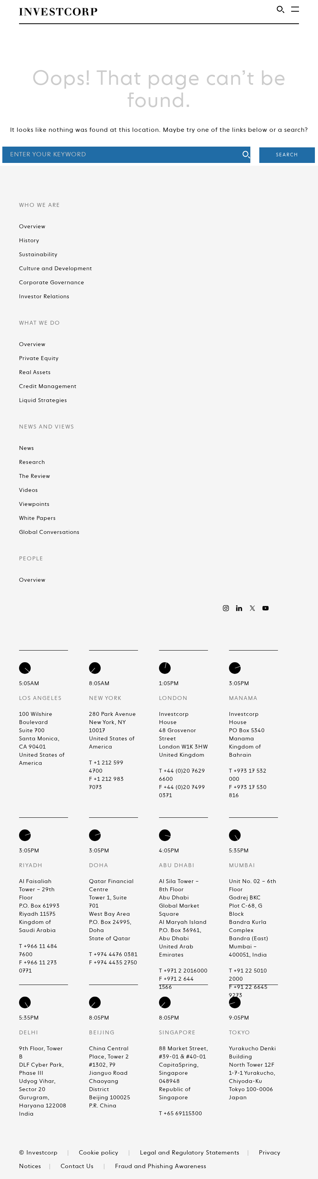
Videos (28, 490)
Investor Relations (44, 296)
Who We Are (39, 205)
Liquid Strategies (43, 400)
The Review (34, 476)
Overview (32, 226)
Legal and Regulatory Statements (189, 1153)
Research (32, 462)
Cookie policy (99, 1153)
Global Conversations (49, 532)
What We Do (39, 323)
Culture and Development (55, 268)
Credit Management (48, 386)
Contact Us (77, 1166)
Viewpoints (34, 504)
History (29, 240)
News (26, 448)
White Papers (37, 518)
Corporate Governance (51, 282)
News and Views (46, 427)
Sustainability (38, 254)
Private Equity (39, 358)
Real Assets (35, 372)
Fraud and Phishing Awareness (160, 1166)
